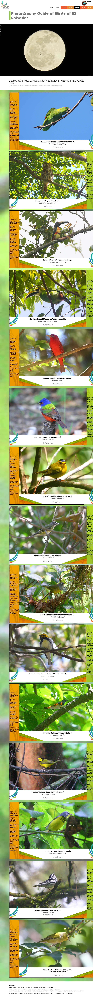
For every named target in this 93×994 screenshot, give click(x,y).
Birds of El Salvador (77, 8)
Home (64, 7)
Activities (70, 7)
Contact (89, 7)
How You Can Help (83, 8)
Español (57, 7)
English (51, 7)
